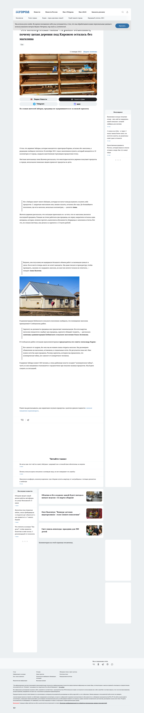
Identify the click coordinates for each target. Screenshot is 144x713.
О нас (14, 672)
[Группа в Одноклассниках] (98, 664)
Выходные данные (41, 680)
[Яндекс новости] (39, 99)
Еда (22, 44)
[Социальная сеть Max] (78, 104)
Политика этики (64, 674)
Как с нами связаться (18, 676)
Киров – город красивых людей (52, 18)
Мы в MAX (82, 12)
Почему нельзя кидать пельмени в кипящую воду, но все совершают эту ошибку (58, 473)
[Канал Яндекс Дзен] (78, 99)
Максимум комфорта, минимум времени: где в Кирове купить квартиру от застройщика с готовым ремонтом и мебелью (58, 481)
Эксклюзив (19, 18)
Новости (37, 12)
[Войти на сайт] (127, 12)
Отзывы (38, 672)
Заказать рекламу (98, 12)
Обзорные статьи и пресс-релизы (68, 672)
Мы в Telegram (68, 12)
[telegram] (28, 420)
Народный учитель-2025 (96, 18)
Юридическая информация (20, 680)
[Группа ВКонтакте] (93, 664)
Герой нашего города (76, 18)
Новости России (51, 12)
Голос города (32, 18)
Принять (122, 26)
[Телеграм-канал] (39, 104)
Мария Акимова (90, 52)
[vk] (22, 420)
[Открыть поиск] (123, 12)
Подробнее (61, 687)
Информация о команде (19, 674)
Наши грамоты (40, 674)
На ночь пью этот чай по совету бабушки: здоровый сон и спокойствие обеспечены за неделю (58, 465)
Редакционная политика (66, 676)
